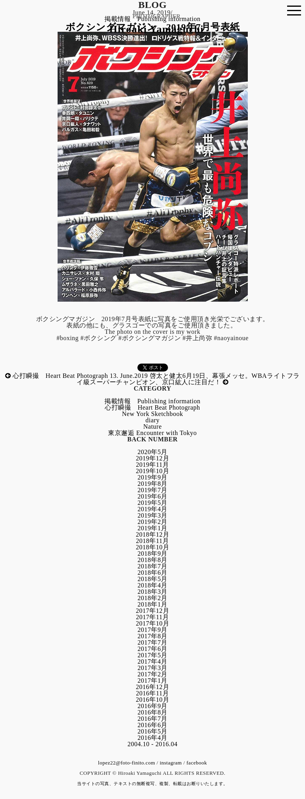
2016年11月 (152, 693)
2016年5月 (152, 731)
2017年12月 (152, 610)
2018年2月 (152, 598)
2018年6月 (152, 572)
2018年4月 (152, 585)
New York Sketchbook (152, 413)
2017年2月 (152, 674)
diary (152, 420)
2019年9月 (152, 477)
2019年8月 (152, 483)
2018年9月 (152, 553)
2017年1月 (152, 680)
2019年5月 (152, 502)
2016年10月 (152, 699)
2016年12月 (152, 686)
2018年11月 (152, 540)
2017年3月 (152, 667)
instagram (171, 763)
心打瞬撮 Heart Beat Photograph (152, 407)
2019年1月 (152, 528)
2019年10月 (152, 471)
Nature (152, 426)
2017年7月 (152, 642)
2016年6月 (152, 725)
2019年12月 (152, 458)
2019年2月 (152, 521)
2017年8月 (152, 636)
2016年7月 (152, 718)
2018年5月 (152, 579)
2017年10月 (152, 623)
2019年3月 (152, 515)
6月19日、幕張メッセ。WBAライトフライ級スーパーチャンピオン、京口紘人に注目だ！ (188, 378)
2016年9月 (152, 706)
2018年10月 (152, 547)
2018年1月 (152, 604)
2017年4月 (152, 661)
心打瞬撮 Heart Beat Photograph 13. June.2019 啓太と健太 (93, 375)
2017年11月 (152, 617)
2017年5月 (152, 655)
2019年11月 (152, 464)
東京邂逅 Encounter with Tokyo (152, 432)
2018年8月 (152, 559)
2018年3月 (152, 591)
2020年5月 (152, 452)
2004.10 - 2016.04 (152, 744)
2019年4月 (152, 509)
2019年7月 (152, 490)
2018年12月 (152, 534)
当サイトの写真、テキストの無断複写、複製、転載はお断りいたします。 (152, 783)
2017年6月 (152, 648)
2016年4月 (152, 737)
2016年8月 (152, 712)
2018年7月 (152, 566)
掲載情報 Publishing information (152, 401)
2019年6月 (152, 496)
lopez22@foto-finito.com (126, 763)
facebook (197, 763)
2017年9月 (152, 629)
